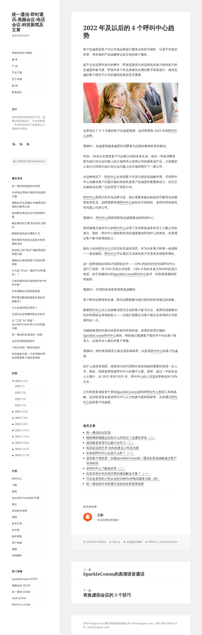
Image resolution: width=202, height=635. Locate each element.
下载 (14, 485)
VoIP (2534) (19, 598)
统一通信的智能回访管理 (26, 186)
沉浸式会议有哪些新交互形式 (28, 314)
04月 (18, 386)
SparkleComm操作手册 (25, 498)
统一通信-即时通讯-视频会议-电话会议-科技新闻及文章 (28, 22)
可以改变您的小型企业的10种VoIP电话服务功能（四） (123, 479)
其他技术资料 (19, 510)
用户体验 (17, 542)
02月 (18, 399)
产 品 (15, 66)
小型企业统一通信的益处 (26, 347)
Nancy (116, 542)
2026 (18, 381)
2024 (18, 418)
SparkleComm (127, 392)
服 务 (15, 59)
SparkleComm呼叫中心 (130, 274)
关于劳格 (17, 79)
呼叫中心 (17, 478)
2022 (18, 430)
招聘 (14, 517)
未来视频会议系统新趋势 (26, 291)
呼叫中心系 (153, 392)
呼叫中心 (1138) (21, 604)
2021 (18, 436)
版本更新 (17, 536)
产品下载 (17, 72)
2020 (18, 443)
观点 (14, 504)
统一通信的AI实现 (98, 432)
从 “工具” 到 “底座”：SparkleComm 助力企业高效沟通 (28, 324)
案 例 (15, 85)
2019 (18, 449)
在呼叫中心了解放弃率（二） (106, 468)
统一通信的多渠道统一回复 (27, 334)
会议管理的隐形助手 (23, 341)
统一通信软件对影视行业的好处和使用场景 (115, 484)
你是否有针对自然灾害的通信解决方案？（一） (118, 473)
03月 (18, 392)
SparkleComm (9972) (24, 579)
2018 (18, 455)
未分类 (16, 530)
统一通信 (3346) (21, 592)
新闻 (14, 491)
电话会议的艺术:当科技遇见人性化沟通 (112, 448)
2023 (18, 424)
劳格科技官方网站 (22, 53)
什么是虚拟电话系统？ (24, 307)
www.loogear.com (98, 627)
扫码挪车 (17, 555)
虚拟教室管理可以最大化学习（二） (110, 443)
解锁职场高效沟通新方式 (26, 233)
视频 (14, 549)
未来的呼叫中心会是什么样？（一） (110, 453)
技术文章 (17, 523)
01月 (18, 405)
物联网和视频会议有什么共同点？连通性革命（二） (121, 438)
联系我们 (17, 92)
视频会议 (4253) (21, 585)
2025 (18, 411)
